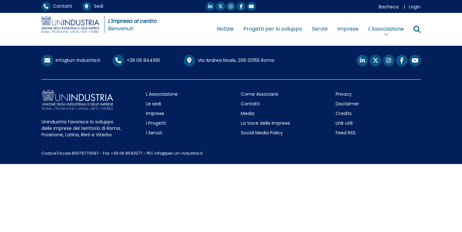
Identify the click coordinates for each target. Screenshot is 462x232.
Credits (344, 113)
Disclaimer (347, 104)
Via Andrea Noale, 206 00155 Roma (229, 60)
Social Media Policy (262, 133)
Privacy (344, 94)
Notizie (225, 29)
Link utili (344, 123)
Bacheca (389, 7)
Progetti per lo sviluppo (272, 29)
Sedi (92, 6)
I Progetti (156, 123)
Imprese (347, 29)
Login (415, 7)
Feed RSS (346, 133)
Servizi (320, 29)
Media (247, 113)
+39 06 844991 (136, 60)
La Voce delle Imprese (265, 123)
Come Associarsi (259, 94)
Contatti (56, 6)
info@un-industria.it (70, 60)
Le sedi (153, 104)
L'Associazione (162, 94)
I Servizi (154, 133)
